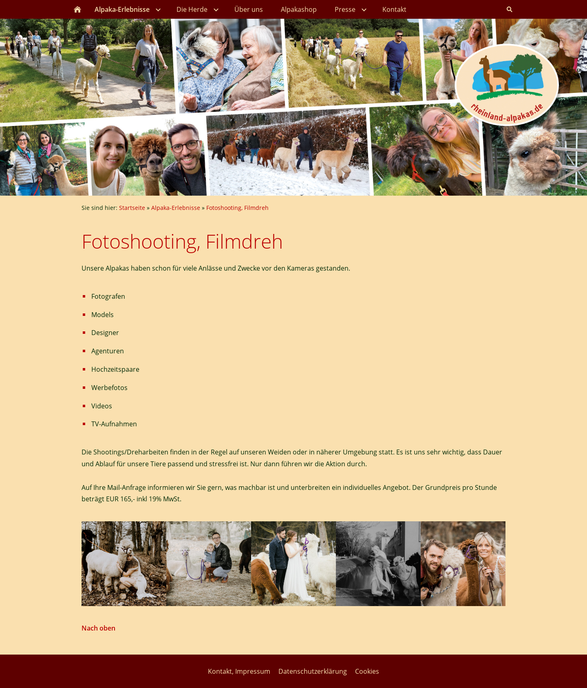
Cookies (367, 671)
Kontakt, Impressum (239, 671)
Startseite (132, 208)
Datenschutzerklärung (312, 671)
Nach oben (98, 628)
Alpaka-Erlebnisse (175, 208)
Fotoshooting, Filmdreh (237, 208)
